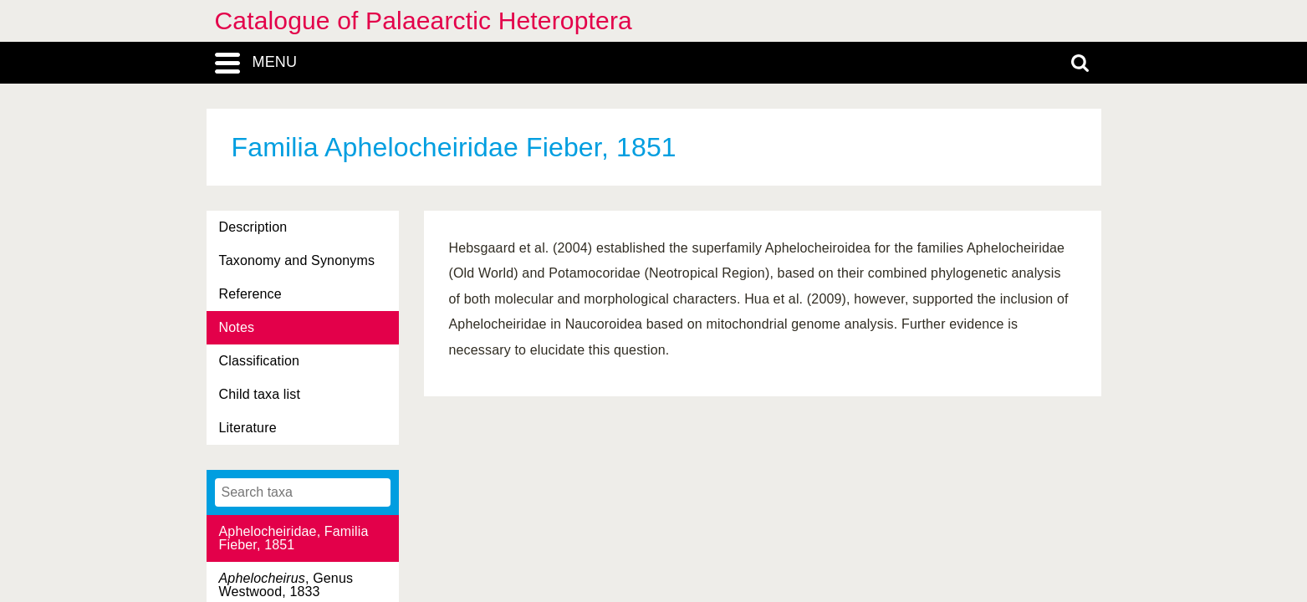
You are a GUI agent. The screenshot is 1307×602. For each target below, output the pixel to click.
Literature (248, 428)
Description (253, 227)
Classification (259, 361)
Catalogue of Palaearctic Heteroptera (423, 20)
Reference (250, 294)
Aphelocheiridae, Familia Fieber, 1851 (294, 538)
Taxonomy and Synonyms (297, 260)
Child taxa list (260, 394)
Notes (237, 327)
